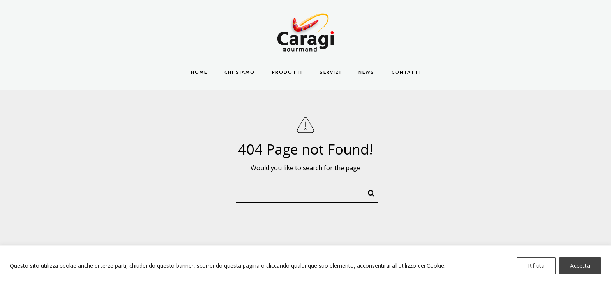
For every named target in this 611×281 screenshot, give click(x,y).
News (366, 72)
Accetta (580, 265)
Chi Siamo (239, 72)
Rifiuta (536, 265)
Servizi (330, 72)
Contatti (406, 72)
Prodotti (287, 72)
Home (199, 72)
